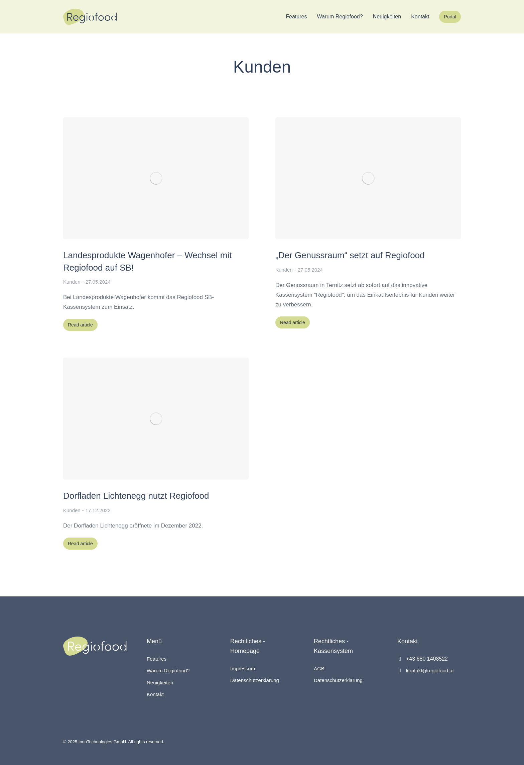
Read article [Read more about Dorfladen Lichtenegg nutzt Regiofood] (80, 543)
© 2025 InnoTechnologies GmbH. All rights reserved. (113, 741)
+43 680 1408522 (427, 659)
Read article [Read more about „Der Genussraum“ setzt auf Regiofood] (292, 322)
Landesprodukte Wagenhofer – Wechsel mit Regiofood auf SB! (147, 261)
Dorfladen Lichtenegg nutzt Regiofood (136, 496)
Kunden (72, 282)
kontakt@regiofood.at (430, 670)
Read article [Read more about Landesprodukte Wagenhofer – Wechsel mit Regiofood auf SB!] (80, 324)
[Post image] (156, 178)
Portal (450, 16)
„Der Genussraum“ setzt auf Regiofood (350, 255)
